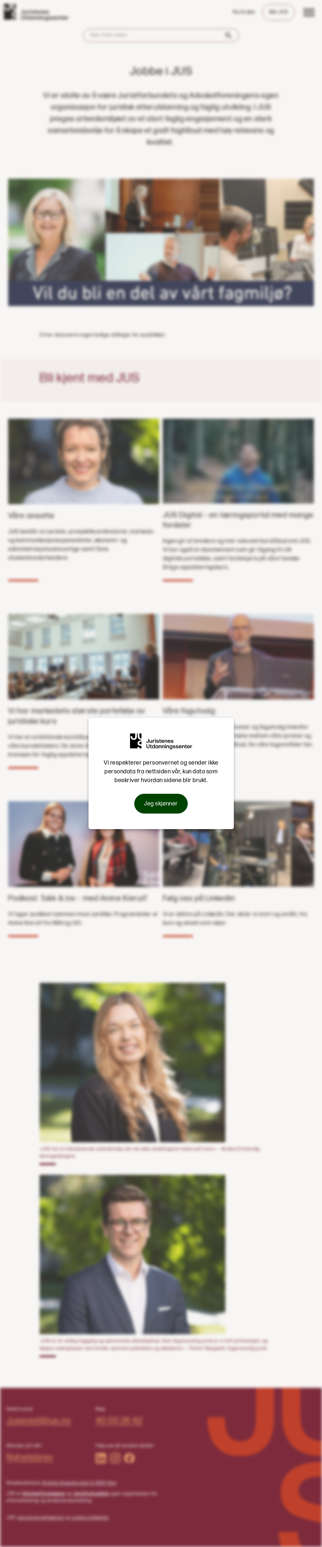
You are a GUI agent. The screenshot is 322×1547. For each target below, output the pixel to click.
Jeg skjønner (161, 803)
